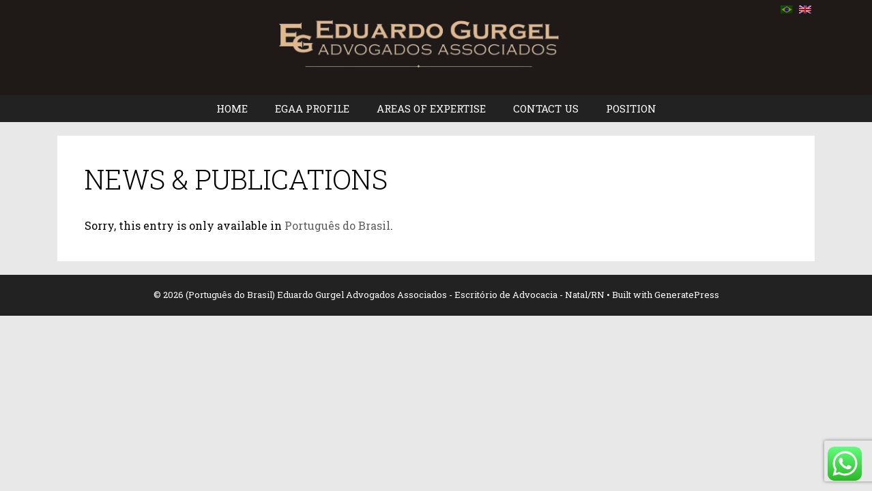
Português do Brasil (337, 225)
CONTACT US (546, 108)
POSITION (631, 108)
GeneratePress (686, 294)
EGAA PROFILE (312, 108)
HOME (232, 108)
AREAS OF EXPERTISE (431, 108)
